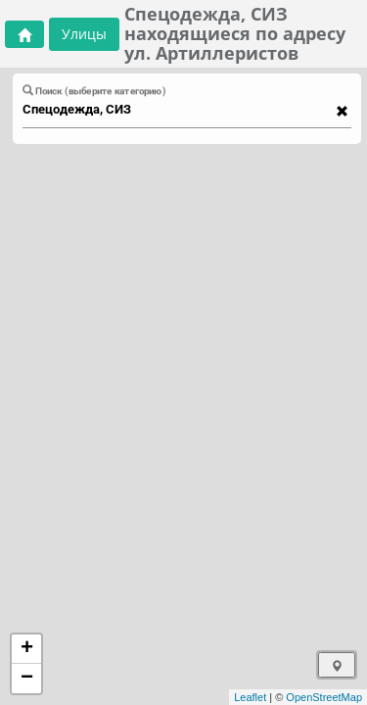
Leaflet (250, 697)
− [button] (27, 678)
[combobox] (178, 109)
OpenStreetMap (324, 697)
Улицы (84, 33)
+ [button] (27, 649)
